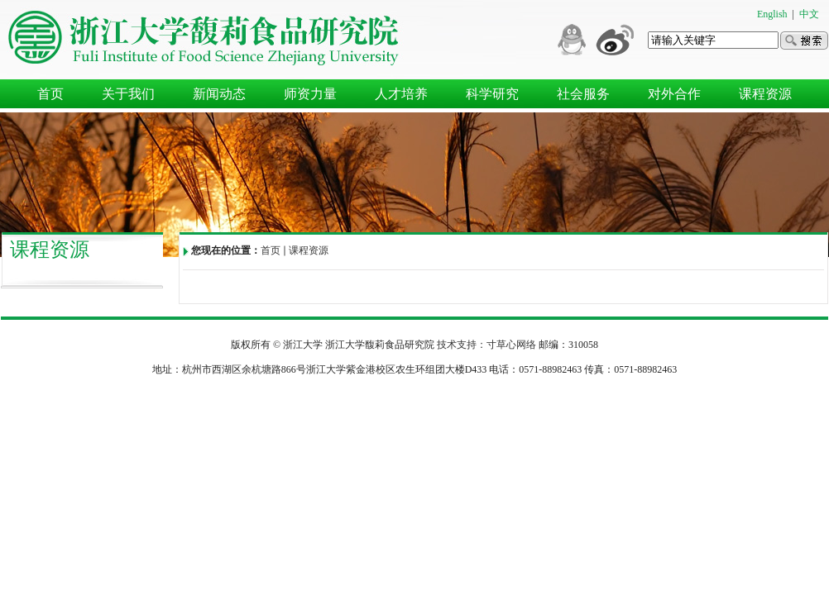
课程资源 (765, 94)
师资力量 (310, 94)
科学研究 (492, 94)
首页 (50, 94)
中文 (809, 14)
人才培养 (401, 94)
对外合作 (674, 94)
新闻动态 (219, 94)
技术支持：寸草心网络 (486, 344)
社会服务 (583, 94)
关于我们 (128, 94)
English (772, 14)
